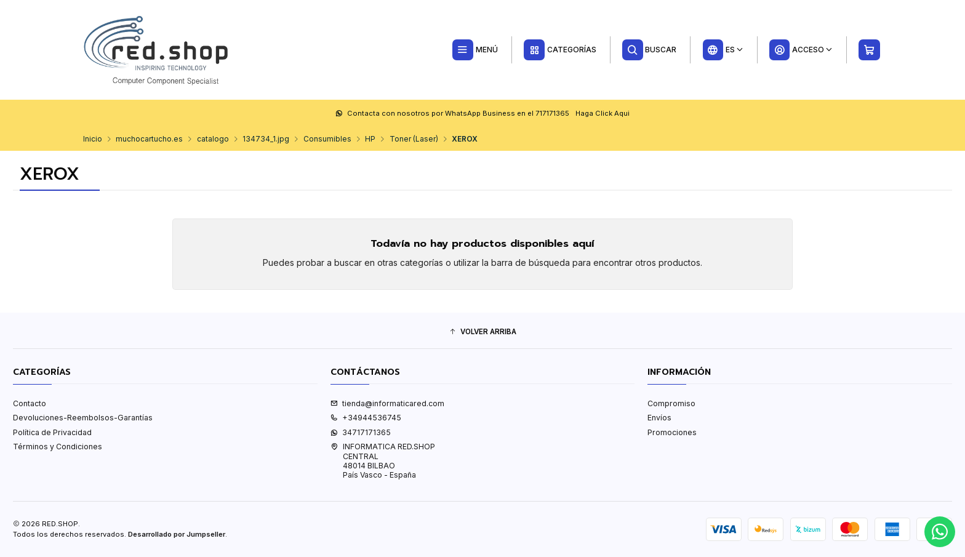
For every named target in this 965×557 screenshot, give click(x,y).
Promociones (672, 432)
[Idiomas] (722, 49)
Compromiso (671, 403)
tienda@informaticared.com (387, 403)
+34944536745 (365, 417)
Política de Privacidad (52, 432)
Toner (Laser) (414, 139)
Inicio (92, 139)
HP (370, 139)
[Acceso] (801, 49)
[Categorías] (559, 49)
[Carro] (870, 49)
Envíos (659, 417)
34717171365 (360, 432)
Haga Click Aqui (602, 113)
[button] (482, 332)
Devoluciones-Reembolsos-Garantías (83, 417)
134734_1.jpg (265, 139)
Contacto (29, 403)
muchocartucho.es (149, 139)
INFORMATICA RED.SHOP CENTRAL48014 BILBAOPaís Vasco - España (382, 460)
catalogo (213, 139)
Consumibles (327, 139)
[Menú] (475, 49)
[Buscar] (649, 49)
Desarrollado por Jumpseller (176, 534)
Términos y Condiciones (57, 446)
